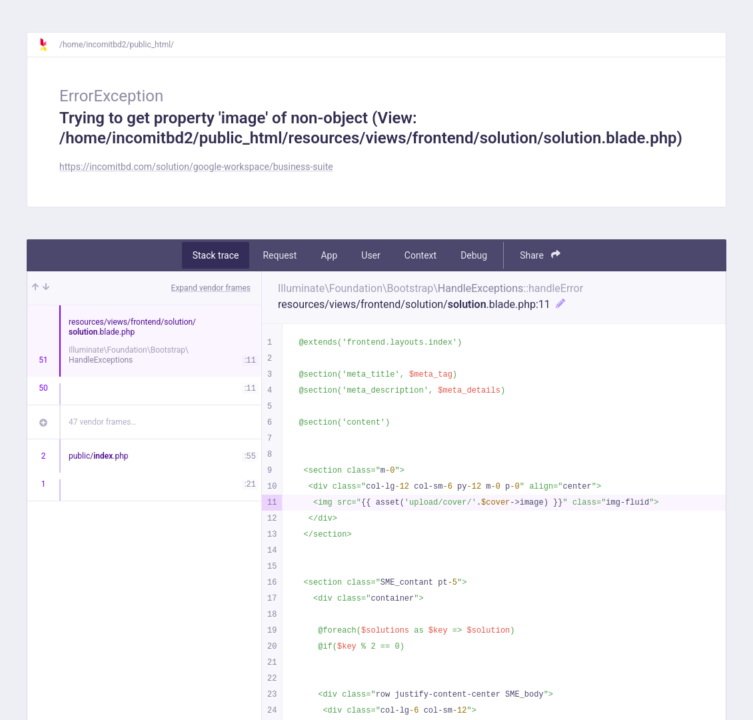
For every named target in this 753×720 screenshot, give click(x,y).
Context (420, 255)
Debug (473, 255)
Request (280, 255)
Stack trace (216, 255)
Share (540, 255)
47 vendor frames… (102, 422)
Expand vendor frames (211, 288)
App (329, 255)
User (370, 255)
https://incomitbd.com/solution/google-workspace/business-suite (196, 166)
